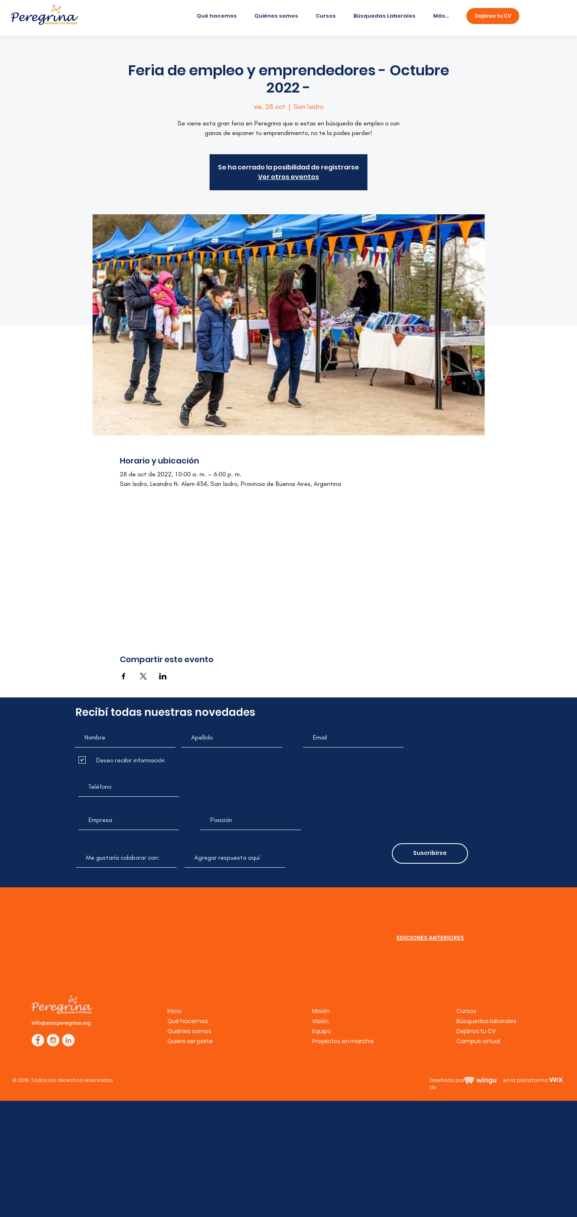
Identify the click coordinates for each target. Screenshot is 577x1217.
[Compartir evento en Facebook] (123, 676)
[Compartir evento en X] (143, 676)
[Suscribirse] (430, 853)
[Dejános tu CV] (492, 16)
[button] (478, 1041)
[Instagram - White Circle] (53, 1040)
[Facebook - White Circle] (38, 1040)
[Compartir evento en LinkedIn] (163, 676)
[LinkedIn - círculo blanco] (68, 1040)
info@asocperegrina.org (61, 1023)
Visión (320, 1021)
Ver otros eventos (288, 176)
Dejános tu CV (476, 1031)
